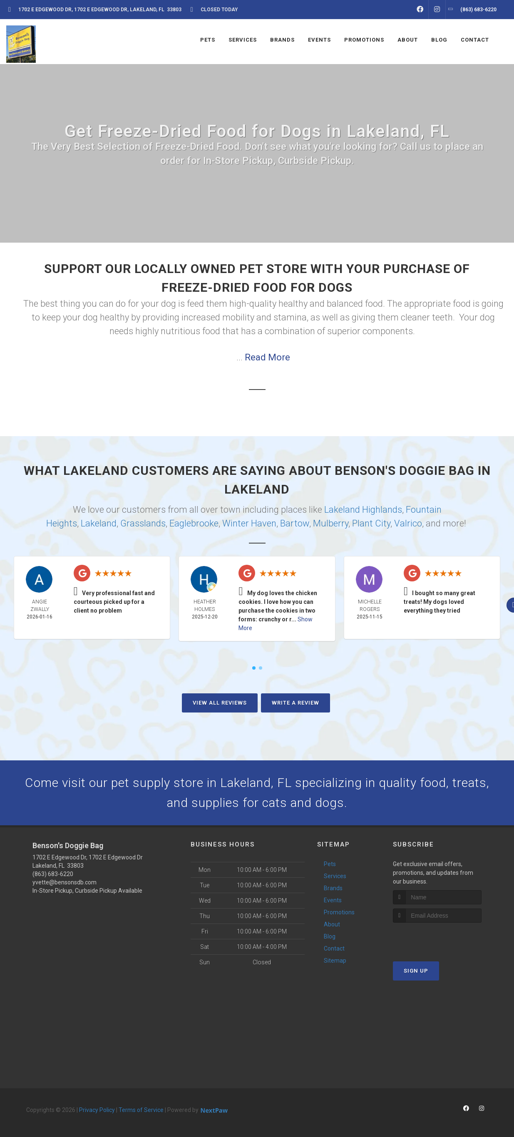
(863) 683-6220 (52, 874)
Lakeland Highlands (363, 509)
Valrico (408, 523)
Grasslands (143, 523)
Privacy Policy (97, 1110)
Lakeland (99, 523)
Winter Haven (249, 523)
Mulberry (330, 523)
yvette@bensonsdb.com (64, 882)
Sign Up (416, 971)
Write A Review (295, 703)
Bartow (294, 523)
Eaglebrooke (194, 523)
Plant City (371, 523)
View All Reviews (220, 703)
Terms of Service (141, 1110)
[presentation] (437, 938)
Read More (267, 357)
